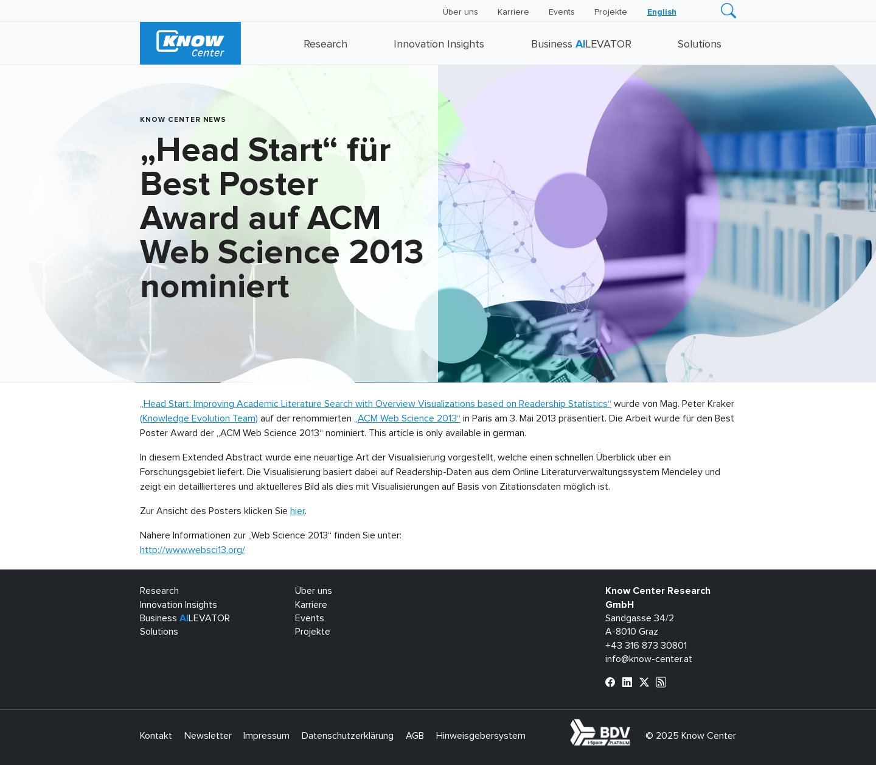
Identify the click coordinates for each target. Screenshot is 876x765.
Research (325, 44)
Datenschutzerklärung (348, 736)
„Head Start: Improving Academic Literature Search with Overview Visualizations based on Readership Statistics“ (375, 404)
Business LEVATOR (581, 44)
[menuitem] (661, 12)
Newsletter (208, 736)
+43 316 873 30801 (646, 645)
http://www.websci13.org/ (192, 550)
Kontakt (156, 736)
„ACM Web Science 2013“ (407, 418)
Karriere (513, 12)
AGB (415, 736)
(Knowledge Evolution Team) (199, 418)
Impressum (266, 736)
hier (297, 511)
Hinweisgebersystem (481, 736)
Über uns (460, 12)
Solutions (699, 44)
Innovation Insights (439, 44)
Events (562, 12)
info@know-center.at (648, 659)
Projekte (610, 12)
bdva (632, 726)
